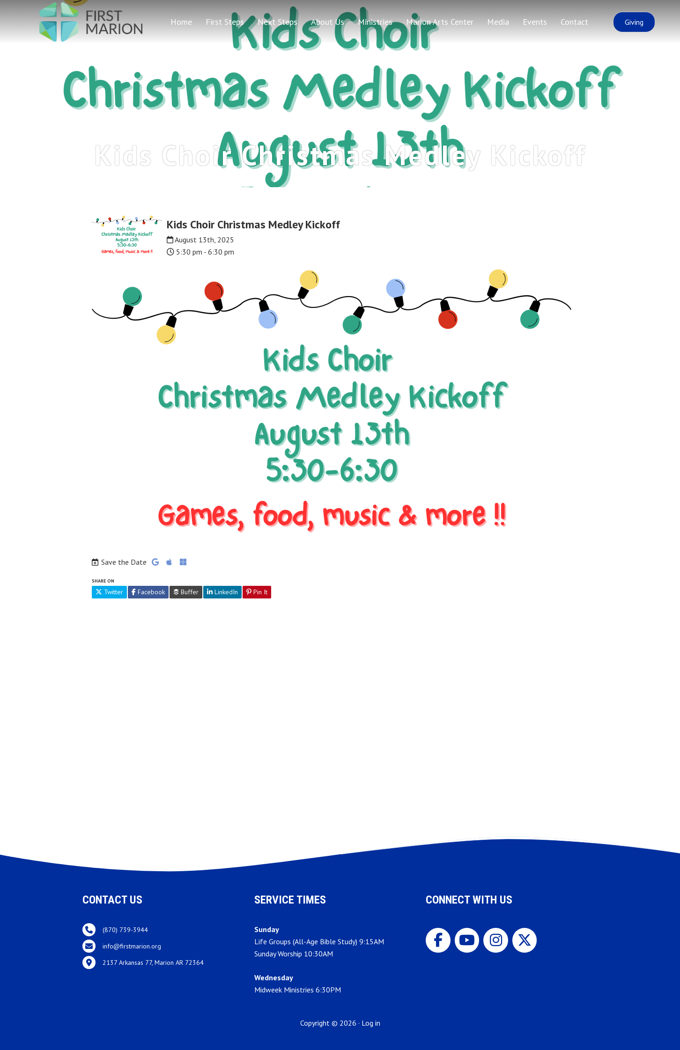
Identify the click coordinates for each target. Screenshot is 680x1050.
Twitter (109, 592)
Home (181, 21)
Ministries (375, 21)
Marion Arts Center (439, 21)
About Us (327, 21)
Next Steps (277, 21)
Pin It (256, 592)
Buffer (186, 592)
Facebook (148, 592)
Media (498, 21)
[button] (634, 22)
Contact (574, 21)
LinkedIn (222, 592)
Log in (371, 1023)
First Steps (225, 21)
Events (535, 21)
